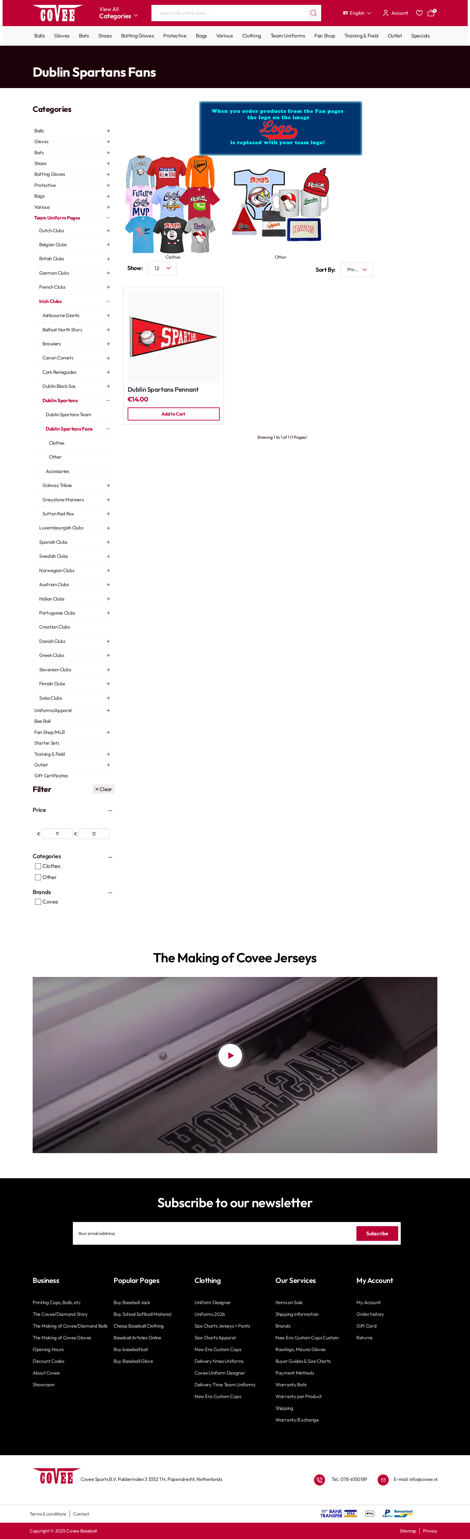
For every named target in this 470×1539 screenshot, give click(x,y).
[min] (57, 834)
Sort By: (320, 269)
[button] (174, 414)
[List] (430, 269)
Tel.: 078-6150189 (349, 1477)
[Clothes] (38, 866)
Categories (47, 856)
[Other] (38, 877)
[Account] (394, 13)
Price (39, 810)
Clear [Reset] (106, 789)
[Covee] (38, 902)
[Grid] (411, 269)
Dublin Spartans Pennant (163, 389)
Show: (135, 268)
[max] (93, 834)
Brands (42, 892)
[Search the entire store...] (313, 13)
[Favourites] (419, 13)
